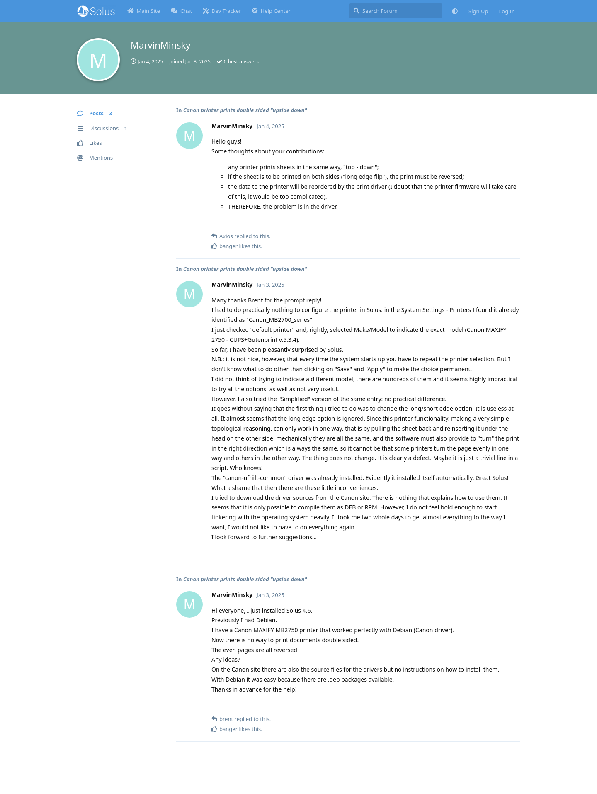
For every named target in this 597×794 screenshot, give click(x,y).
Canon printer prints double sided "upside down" (245, 110)
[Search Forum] (395, 10)
